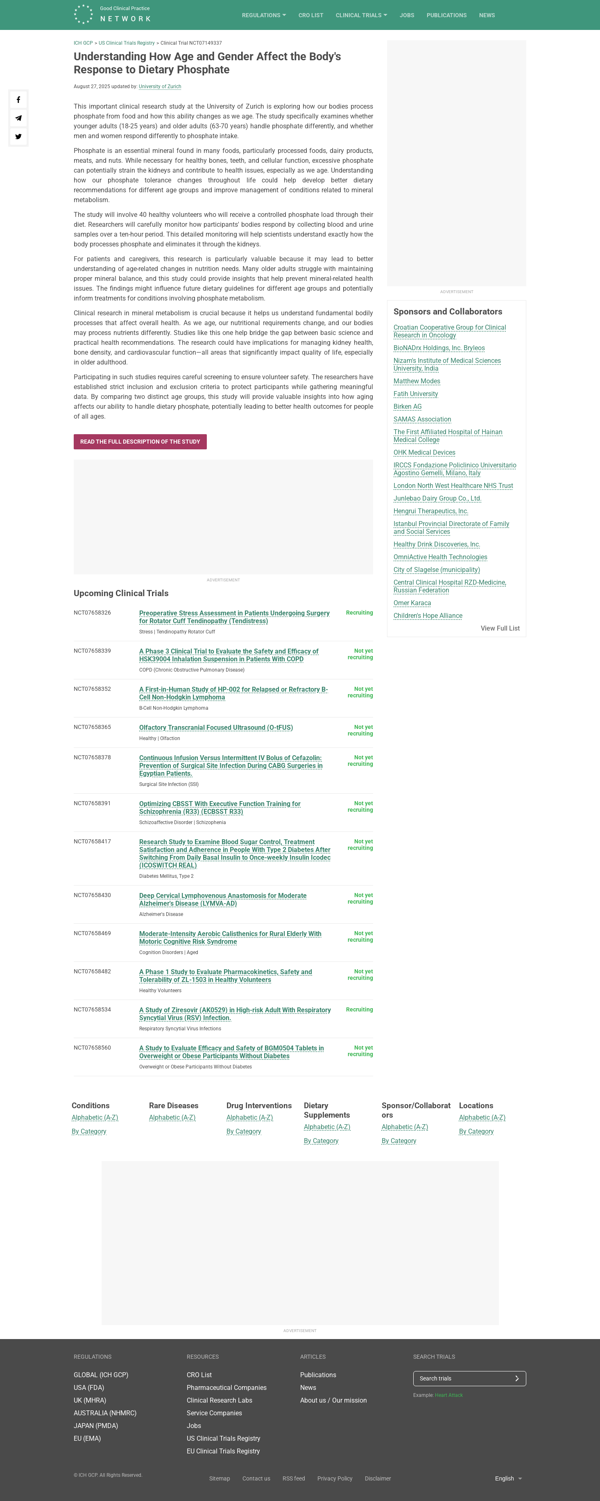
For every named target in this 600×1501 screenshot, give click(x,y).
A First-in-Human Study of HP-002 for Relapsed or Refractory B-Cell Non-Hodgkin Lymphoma (233, 693)
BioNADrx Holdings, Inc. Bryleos (439, 348)
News (518, 15)
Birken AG (408, 406)
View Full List (500, 628)
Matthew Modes (417, 381)
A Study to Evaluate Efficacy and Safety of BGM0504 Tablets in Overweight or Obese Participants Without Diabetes (231, 1052)
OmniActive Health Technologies (440, 557)
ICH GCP (83, 43)
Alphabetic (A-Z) (95, 1117)
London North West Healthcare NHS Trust (453, 486)
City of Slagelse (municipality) (437, 570)
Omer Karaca (412, 603)
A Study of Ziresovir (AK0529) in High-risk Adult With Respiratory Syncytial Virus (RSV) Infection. (235, 1014)
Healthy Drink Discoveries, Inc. (437, 544)
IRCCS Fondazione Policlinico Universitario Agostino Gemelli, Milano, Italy (455, 469)
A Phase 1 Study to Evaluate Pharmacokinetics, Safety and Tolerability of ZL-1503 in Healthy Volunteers (225, 976)
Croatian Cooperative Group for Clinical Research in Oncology (450, 331)
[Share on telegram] (18, 118)
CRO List (342, 15)
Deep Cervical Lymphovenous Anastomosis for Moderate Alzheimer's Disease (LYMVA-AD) (223, 899)
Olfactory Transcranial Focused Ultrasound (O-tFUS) (216, 727)
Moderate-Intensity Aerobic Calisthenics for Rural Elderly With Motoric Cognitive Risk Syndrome (230, 937)
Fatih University (416, 394)
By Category (89, 1131)
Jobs (438, 15)
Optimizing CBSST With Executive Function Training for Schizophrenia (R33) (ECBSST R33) (220, 807)
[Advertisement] (224, 517)
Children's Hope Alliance (428, 616)
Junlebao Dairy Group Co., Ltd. (438, 498)
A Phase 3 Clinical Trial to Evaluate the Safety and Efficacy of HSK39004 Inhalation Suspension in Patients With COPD (229, 655)
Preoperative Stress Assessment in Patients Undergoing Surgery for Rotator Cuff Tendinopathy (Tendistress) (234, 617)
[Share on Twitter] (18, 136)
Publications (478, 15)
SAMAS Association (422, 419)
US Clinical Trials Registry (127, 43)
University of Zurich (160, 86)
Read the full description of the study (140, 441)
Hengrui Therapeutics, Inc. (431, 511)
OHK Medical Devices (424, 452)
